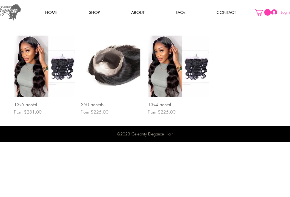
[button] (94, 12)
